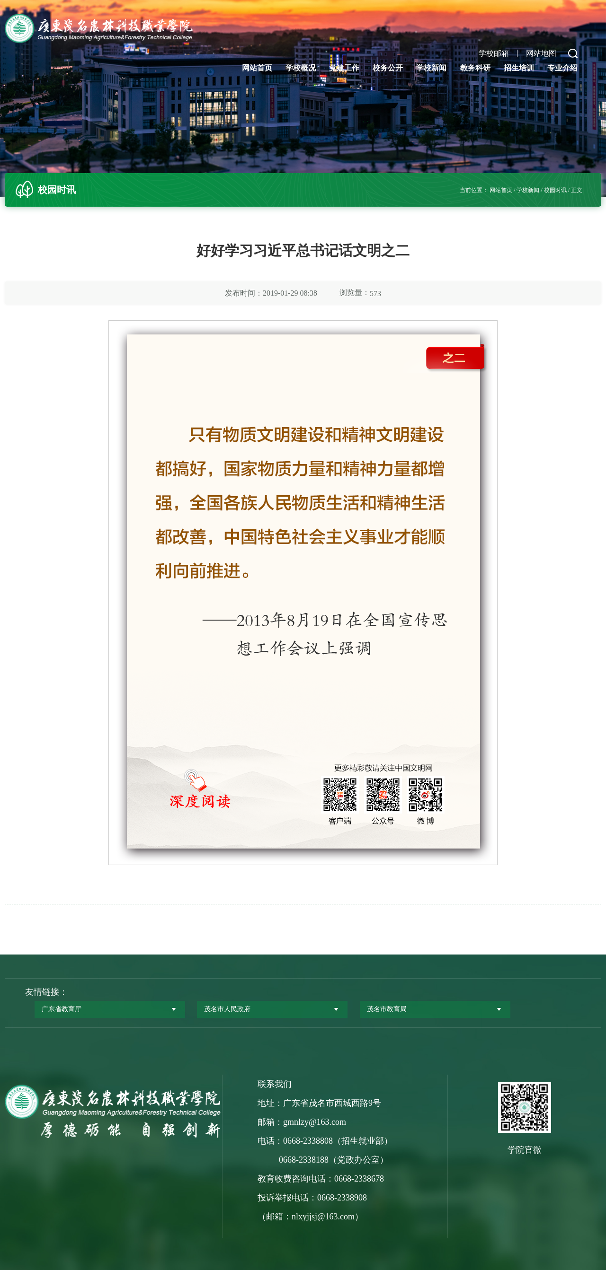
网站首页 (257, 68)
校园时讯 (555, 190)
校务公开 (388, 68)
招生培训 (519, 68)
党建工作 (344, 68)
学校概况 (300, 68)
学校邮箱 (494, 53)
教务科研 (475, 68)
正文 (576, 190)
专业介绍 (562, 68)
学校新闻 (431, 68)
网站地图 (541, 53)
